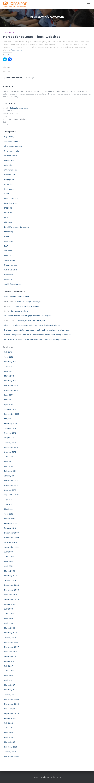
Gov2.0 (7, 194)
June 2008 (9, 614)
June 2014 (8, 395)
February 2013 (10, 423)
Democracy (9, 160)
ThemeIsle (56, 777)
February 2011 (10, 471)
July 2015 (8, 366)
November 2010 (11, 485)
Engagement (10, 179)
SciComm (8, 251)
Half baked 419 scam (20, 297)
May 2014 (8, 400)
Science (7, 255)
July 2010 (8, 500)
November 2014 (11, 390)
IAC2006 (8, 208)
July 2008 (8, 609)
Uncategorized (10, 265)
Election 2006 (10, 175)
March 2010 (9, 518)
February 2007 (10, 690)
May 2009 (8, 561)
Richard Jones (10, 330)
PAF (6, 246)
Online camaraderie (19, 311)
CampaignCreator (12, 141)
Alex (6, 297)
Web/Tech (8, 274)
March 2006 (9, 742)
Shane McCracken (12, 316)
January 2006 (10, 751)
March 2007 (9, 685)
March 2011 (9, 466)
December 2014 (11, 385)
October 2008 (10, 595)
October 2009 (10, 542)
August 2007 (10, 661)
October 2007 (10, 652)
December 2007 (11, 642)
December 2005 (11, 756)
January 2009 (10, 580)
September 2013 (11, 414)
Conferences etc (11, 151)
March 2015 (9, 376)
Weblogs (8, 279)
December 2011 (11, 447)
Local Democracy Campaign (16, 227)
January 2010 (10, 528)
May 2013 (8, 419)
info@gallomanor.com (18, 108)
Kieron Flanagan (11, 335)
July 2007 (8, 666)
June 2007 (9, 671)
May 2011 (8, 461)
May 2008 (8, 618)
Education (8, 165)
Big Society (9, 137)
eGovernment (9, 33)
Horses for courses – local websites (31, 37)
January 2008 (10, 637)
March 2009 (9, 571)
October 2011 (10, 452)
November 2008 (11, 590)
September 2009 (11, 547)
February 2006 (10, 747)
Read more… (16, 50)
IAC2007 (8, 213)
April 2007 (8, 680)
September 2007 (11, 656)
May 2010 (8, 509)
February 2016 (10, 362)
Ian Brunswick (10, 339)
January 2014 (10, 409)
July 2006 (8, 723)
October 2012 (10, 433)
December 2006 (11, 699)
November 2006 (11, 704)
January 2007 (10, 694)
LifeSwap (8, 222)
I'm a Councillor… (11, 198)
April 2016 (8, 357)
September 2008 (11, 599)
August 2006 (10, 718)
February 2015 (10, 381)
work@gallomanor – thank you (37, 316)
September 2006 (11, 713)
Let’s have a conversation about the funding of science (36, 325)
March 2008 (9, 628)
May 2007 (8, 675)
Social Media (9, 260)
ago (28, 78)
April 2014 (8, 404)
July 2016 (8, 352)
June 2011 (8, 457)
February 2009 (10, 576)
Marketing (8, 232)
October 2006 (10, 709)
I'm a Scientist (10, 203)
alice (6, 325)
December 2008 (11, 585)
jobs (6, 217)
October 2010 (10, 490)
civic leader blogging (13, 146)
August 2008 (10, 604)
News (6, 236)
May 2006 (8, 732)
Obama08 (8, 241)
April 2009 (8, 566)
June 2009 (9, 557)
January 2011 (9, 476)
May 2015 (8, 371)
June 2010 (8, 504)
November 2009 (11, 537)
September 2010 (11, 495)
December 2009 (11, 533)
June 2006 (9, 728)
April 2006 (8, 737)
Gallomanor (9, 189)
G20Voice (8, 184)
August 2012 (9, 438)
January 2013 (10, 428)
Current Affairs (10, 156)
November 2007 (11, 647)
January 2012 (10, 442)
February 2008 (10, 633)
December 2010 (11, 480)
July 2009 (8, 552)
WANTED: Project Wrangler (29, 301)
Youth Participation (12, 284)
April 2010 (8, 514)
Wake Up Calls (10, 270)
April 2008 (8, 623)
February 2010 (10, 523)
